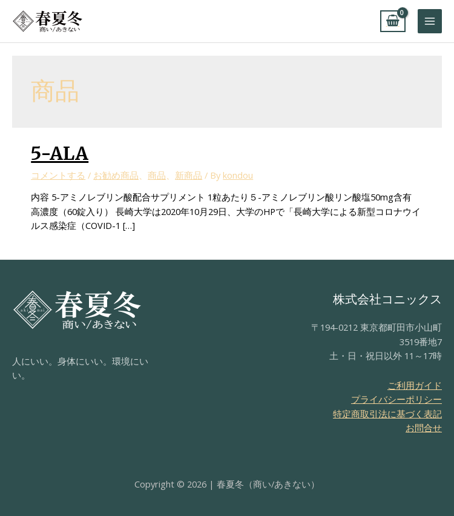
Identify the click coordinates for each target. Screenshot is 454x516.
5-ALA (59, 153)
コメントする (58, 175)
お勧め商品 (116, 175)
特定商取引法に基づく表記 (387, 414)
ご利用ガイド (414, 385)
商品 (157, 175)
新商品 (188, 175)
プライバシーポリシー (396, 399)
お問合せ (424, 428)
